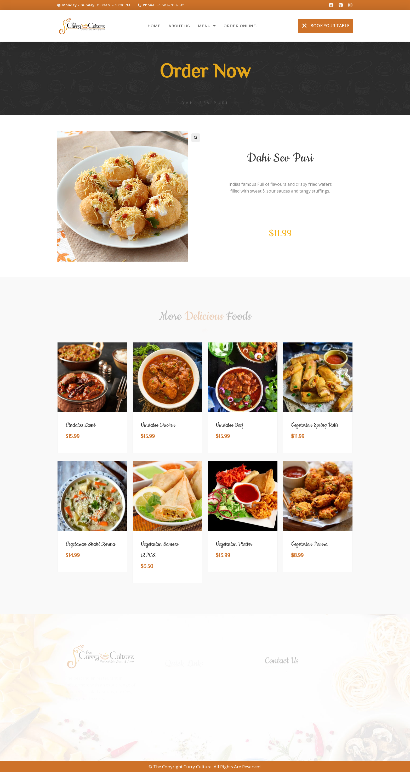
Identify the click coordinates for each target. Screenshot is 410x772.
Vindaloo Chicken (158, 425)
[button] (325, 26)
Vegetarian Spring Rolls (314, 425)
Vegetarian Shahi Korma (90, 544)
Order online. (240, 25)
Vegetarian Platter (234, 544)
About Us (179, 25)
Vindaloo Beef (229, 425)
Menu (207, 26)
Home (154, 25)
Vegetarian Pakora (309, 544)
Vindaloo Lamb (80, 425)
